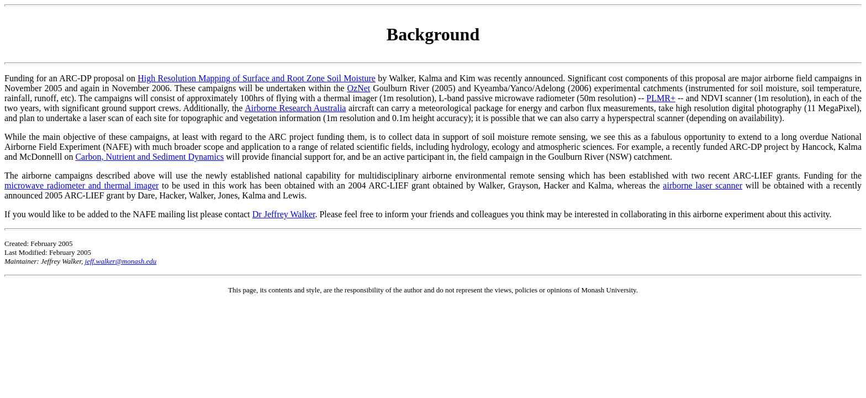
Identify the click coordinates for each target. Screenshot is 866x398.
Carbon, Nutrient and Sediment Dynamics (149, 156)
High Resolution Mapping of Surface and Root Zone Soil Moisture (257, 78)
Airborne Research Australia (295, 108)
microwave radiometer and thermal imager (81, 185)
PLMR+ (660, 98)
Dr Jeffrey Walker (283, 214)
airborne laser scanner (702, 185)
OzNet (358, 88)
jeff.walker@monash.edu (121, 261)
